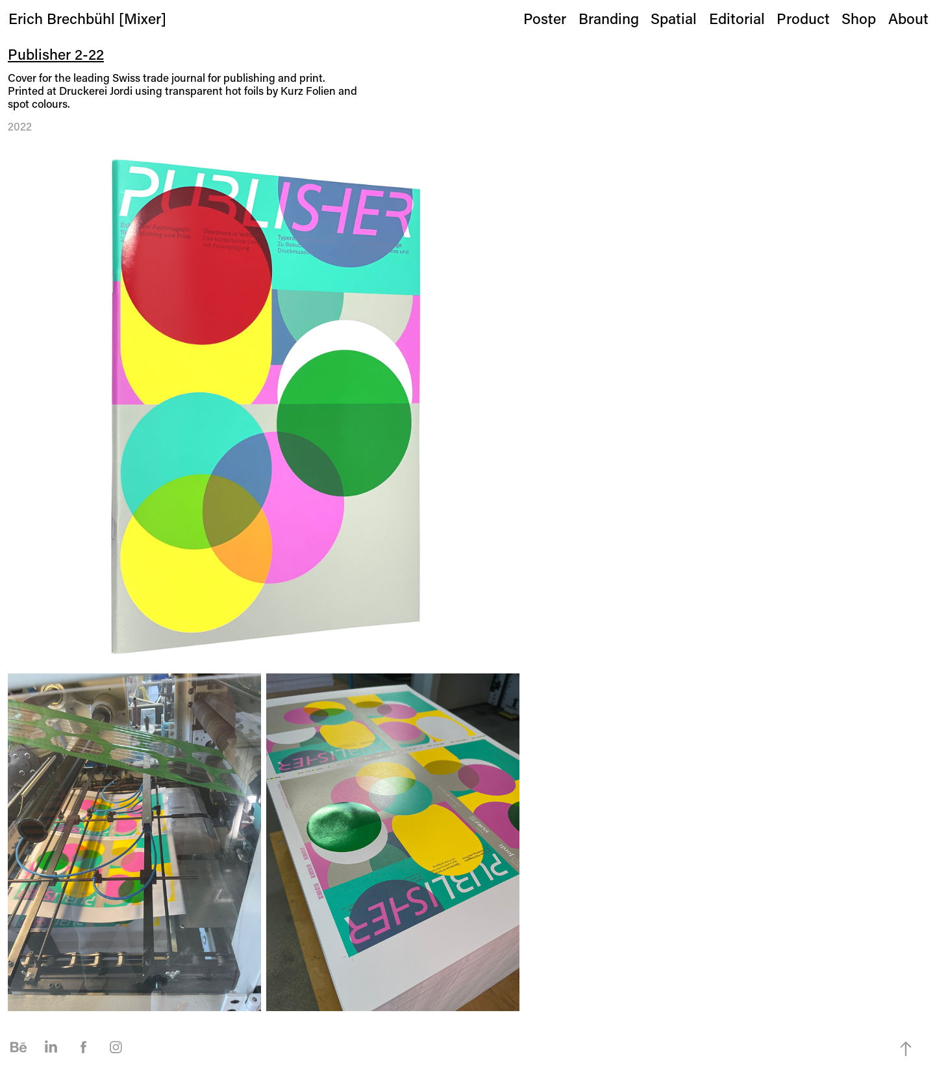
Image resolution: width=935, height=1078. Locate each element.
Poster (544, 18)
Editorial (737, 18)
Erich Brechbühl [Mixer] (87, 18)
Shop (859, 18)
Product (803, 18)
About (908, 18)
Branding (609, 18)
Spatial (674, 18)
